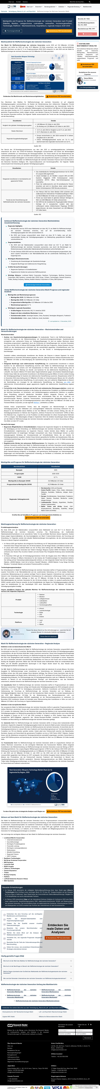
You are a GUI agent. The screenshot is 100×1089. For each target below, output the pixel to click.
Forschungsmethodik (12, 31)
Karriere (25, 2)
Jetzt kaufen (87, 34)
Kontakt (18, 2)
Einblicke (61, 6)
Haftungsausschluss (13, 1057)
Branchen (38, 6)
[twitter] (79, 1027)
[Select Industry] (66, 1033)
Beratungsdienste (49, 6)
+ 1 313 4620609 (12, 1079)
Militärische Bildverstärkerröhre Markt (50, 1016)
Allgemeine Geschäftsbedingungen (18, 1061)
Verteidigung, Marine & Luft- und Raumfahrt (22, 11)
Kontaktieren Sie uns (13, 1050)
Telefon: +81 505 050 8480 (15, 1070)
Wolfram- (37, 402)
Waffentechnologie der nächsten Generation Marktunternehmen (37, 1001)
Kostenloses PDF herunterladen (59, 31)
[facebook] (88, 1025)
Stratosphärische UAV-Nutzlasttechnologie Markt (17, 1012)
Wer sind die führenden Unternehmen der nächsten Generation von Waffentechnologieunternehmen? (34, 978)
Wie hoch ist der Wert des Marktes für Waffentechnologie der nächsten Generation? (29, 961)
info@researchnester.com (59, 1050)
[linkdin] (91, 1025)
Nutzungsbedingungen (14, 1052)
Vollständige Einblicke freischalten (38, 285)
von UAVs (67, 382)
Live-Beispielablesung (87, 87)
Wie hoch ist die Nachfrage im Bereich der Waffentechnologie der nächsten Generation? (31, 966)
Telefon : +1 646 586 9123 (59, 1070)
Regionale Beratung (74, 6)
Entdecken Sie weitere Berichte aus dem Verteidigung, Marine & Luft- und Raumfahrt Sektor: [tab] (33, 1008)
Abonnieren (87, 1038)
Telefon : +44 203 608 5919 (59, 1056)
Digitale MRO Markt (8, 1016)
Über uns (11, 2)
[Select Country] (84, 1033)
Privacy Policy (89, 1087)
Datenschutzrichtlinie (13, 1059)
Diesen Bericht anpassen (48, 636)
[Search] (89, 2)
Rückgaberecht (12, 1055)
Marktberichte (87, 6)
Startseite (4, 11)
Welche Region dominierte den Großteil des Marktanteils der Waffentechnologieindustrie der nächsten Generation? (35, 972)
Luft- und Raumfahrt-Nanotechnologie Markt (53, 1012)
